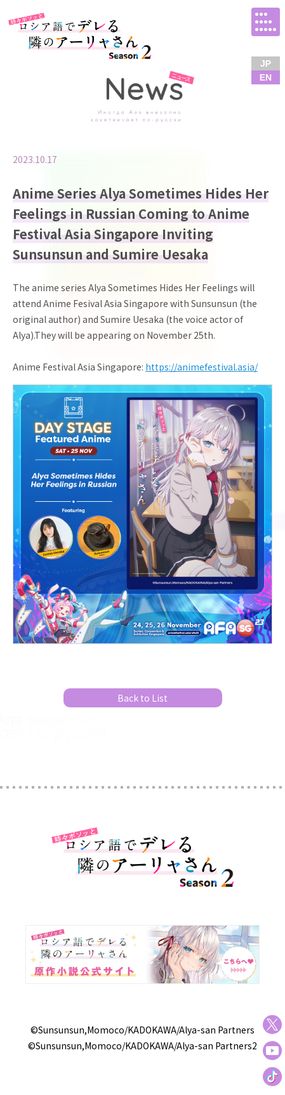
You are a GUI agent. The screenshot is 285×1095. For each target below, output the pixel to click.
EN (266, 77)
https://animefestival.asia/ (201, 366)
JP (265, 63)
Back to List (142, 698)
